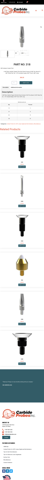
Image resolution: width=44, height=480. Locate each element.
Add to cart (26, 82)
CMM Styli (5, 446)
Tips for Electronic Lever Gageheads (12, 454)
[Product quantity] (14, 82)
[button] (36, 10)
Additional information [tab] (16, 87)
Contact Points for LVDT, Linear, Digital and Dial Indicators (20, 124)
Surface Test (6, 457)
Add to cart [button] (22, 167)
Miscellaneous (37, 124)
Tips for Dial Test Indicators (10, 452)
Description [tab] (6, 87)
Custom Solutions (7, 462)
